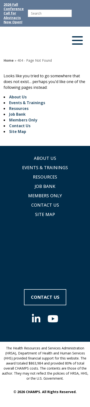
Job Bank (17, 114)
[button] (77, 41)
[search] (50, 13)
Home (9, 60)
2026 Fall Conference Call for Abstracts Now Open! (14, 13)
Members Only (23, 120)
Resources (19, 108)
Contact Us (19, 125)
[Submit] (76, 13)
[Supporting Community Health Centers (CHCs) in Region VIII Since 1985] (31, 41)
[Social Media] (36, 318)
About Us (18, 97)
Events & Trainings (27, 102)
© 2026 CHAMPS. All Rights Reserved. (45, 391)
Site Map (17, 131)
